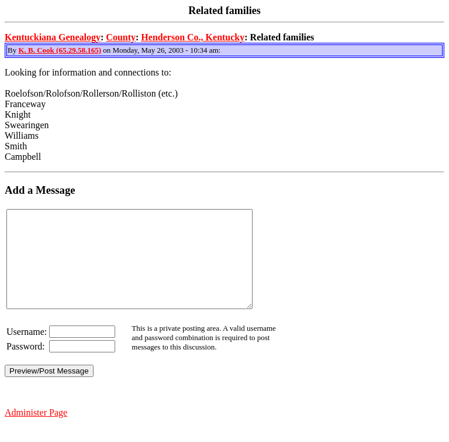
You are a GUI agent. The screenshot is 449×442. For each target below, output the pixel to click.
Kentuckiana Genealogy (53, 37)
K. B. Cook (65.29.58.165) (59, 50)
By (13, 50)
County (121, 37)
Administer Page (36, 432)
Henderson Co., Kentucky (192, 37)
